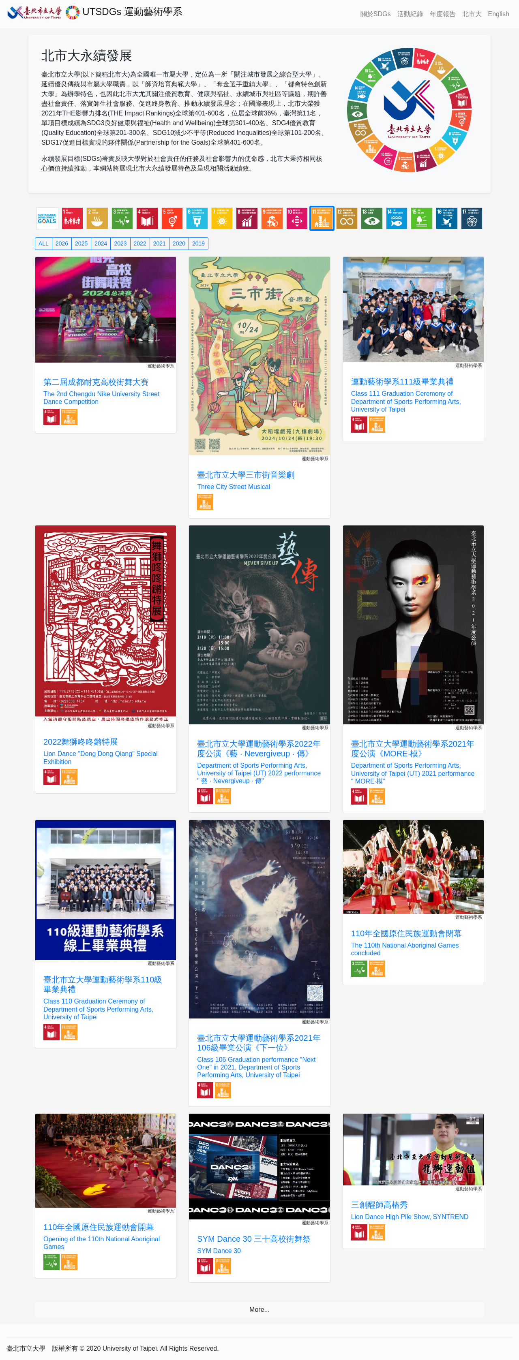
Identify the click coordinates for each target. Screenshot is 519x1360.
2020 (179, 243)
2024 (100, 243)
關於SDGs (375, 14)
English (498, 14)
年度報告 (443, 14)
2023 (120, 243)
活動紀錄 (410, 14)
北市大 (472, 14)
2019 (198, 243)
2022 (140, 243)
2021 (159, 243)
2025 (81, 243)
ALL (44, 243)
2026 (62, 243)
